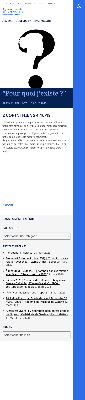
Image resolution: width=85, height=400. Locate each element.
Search (39, 3)
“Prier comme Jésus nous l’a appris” (27, 292)
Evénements (42, 20)
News (28, 3)
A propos (22, 20)
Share (8, 204)
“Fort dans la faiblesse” (19, 252)
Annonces (15, 3)
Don (4, 3)
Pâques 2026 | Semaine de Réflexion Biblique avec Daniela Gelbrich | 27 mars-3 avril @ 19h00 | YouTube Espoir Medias (36, 283)
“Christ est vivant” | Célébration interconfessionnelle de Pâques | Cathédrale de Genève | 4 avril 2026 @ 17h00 (37, 314)
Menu (52, 3)
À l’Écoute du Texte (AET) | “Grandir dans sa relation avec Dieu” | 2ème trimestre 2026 (37, 272)
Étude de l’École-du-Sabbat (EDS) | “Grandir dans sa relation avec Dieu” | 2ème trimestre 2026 (37, 260)
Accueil (7, 20)
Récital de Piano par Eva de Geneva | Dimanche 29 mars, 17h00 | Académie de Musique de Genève (36, 300)
